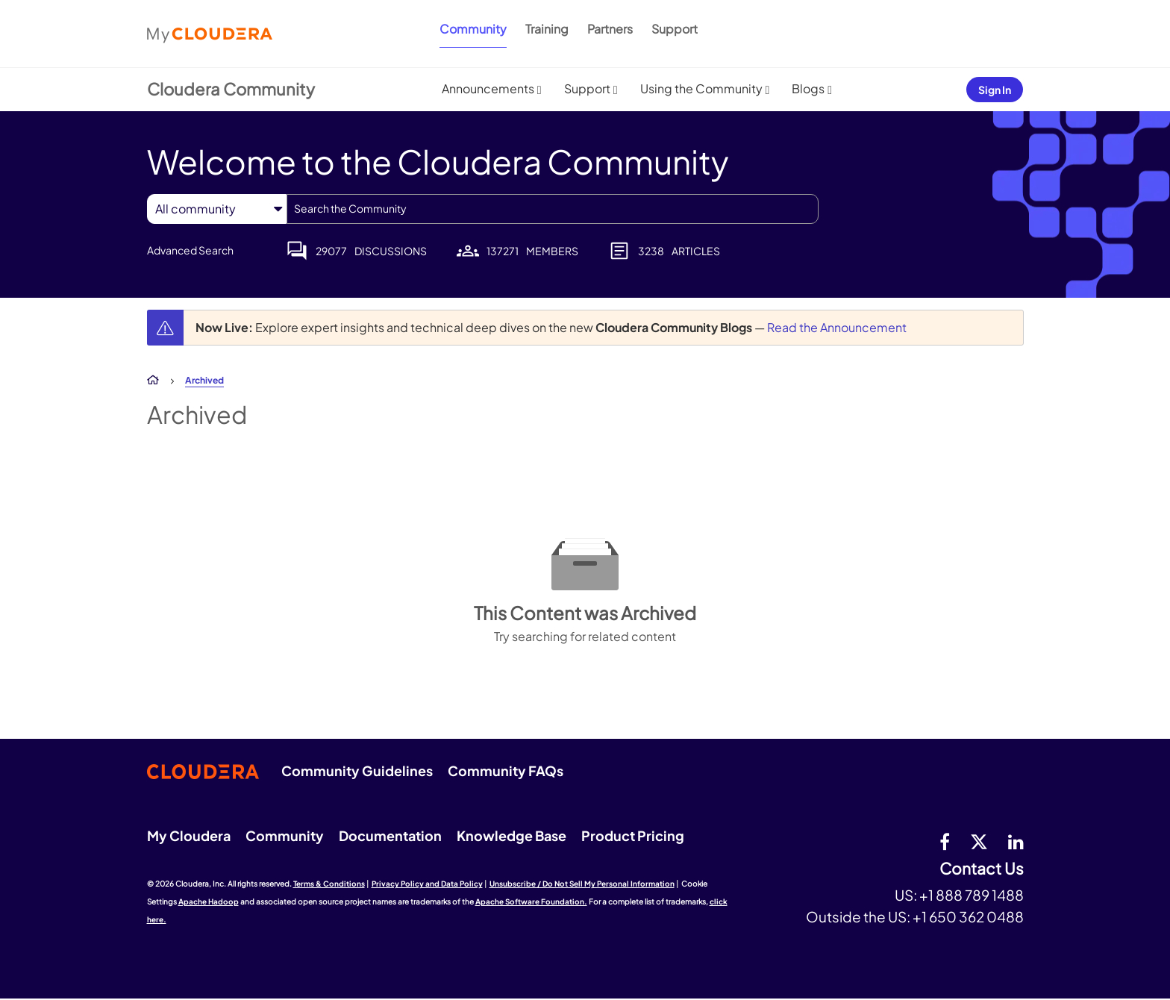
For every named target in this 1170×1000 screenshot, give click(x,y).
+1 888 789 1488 (971, 895)
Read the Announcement (837, 327)
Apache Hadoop (208, 901)
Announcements (488, 88)
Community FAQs (505, 770)
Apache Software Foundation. (531, 901)
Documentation (390, 835)
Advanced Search (190, 250)
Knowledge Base (511, 835)
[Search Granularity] (217, 209)
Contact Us (981, 869)
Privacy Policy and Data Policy (427, 883)
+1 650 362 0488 (968, 916)
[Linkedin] (1016, 841)
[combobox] (553, 209)
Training (547, 29)
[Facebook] (944, 841)
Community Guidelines (357, 770)
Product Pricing (632, 835)
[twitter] (979, 841)
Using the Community (701, 88)
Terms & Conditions (329, 883)
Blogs (808, 88)
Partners (610, 29)
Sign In (994, 89)
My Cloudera (189, 835)
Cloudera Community (231, 88)
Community (473, 29)
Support (674, 29)
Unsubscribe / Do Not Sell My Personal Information (582, 883)
